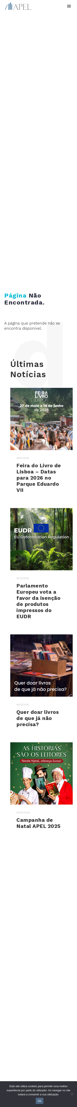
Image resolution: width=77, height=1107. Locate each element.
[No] (72, 1094)
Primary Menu (69, 6)
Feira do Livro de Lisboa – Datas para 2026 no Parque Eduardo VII (38, 478)
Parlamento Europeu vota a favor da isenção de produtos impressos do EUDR (38, 601)
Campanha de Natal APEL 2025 (38, 823)
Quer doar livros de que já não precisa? (37, 718)
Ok (39, 1100)
